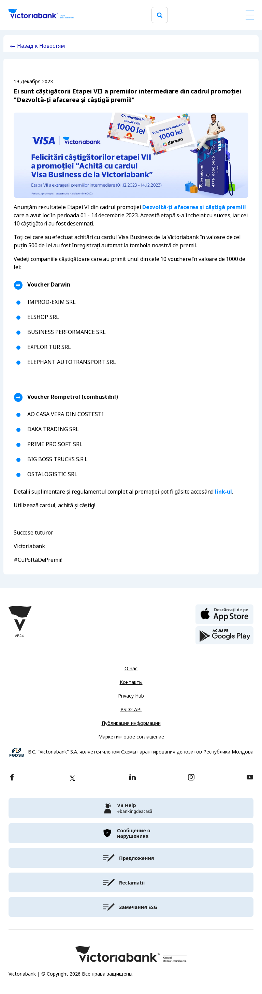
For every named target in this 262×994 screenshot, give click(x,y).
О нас (131, 668)
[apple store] (224, 613)
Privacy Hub (131, 695)
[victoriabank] (131, 808)
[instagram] (191, 778)
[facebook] (12, 778)
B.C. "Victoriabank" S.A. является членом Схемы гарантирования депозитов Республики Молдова (140, 752)
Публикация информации (131, 723)
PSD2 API (131, 709)
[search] (159, 15)
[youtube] (249, 778)
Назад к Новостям (41, 46)
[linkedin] (132, 778)
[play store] (224, 635)
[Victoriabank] (41, 15)
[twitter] (72, 778)
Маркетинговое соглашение (131, 736)
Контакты (131, 682)
